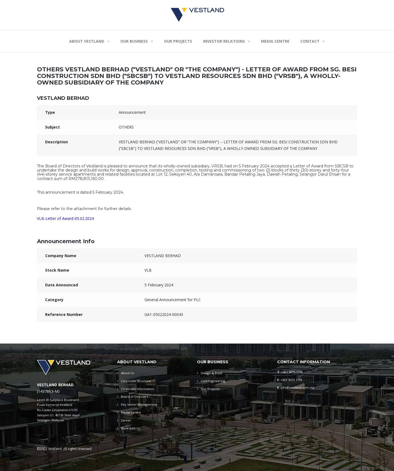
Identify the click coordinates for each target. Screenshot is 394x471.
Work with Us (130, 428)
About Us (127, 373)
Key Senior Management (139, 404)
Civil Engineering (213, 381)
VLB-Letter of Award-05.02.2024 (65, 218)
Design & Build (211, 373)
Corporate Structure (136, 381)
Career (126, 420)
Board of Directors (134, 396)
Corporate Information (137, 389)
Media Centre (131, 412)
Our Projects (210, 389)
